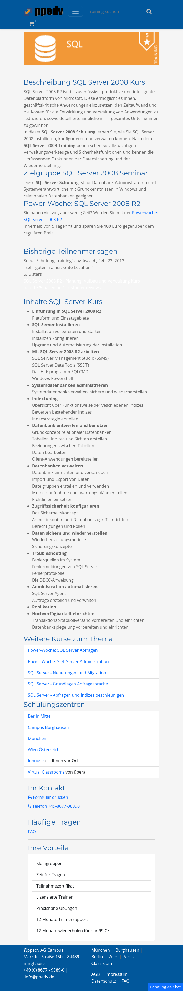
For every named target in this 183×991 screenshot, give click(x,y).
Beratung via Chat (165, 986)
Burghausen (127, 950)
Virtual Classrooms (46, 772)
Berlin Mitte (39, 716)
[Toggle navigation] (75, 11)
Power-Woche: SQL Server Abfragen (63, 650)
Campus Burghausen (48, 727)
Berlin (97, 956)
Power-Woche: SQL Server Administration (68, 661)
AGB (96, 974)
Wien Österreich (43, 750)
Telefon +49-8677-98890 (54, 806)
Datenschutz (104, 981)
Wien (114, 956)
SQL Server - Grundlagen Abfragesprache (68, 684)
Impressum (116, 974)
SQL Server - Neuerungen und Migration (67, 673)
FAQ (32, 831)
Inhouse (36, 761)
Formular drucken (48, 797)
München (37, 738)
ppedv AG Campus (43, 950)
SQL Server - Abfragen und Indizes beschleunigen (76, 695)
